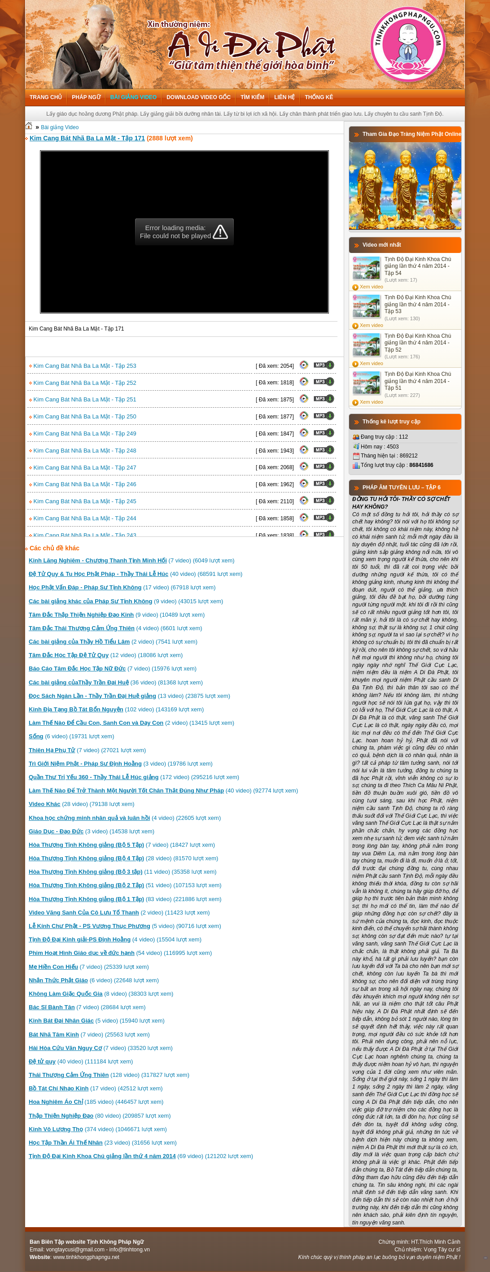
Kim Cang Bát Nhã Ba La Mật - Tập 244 (82, 518)
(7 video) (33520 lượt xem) (101, 1048)
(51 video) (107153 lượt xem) (125, 885)
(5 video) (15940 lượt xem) (97, 1020)
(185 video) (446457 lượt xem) (96, 1101)
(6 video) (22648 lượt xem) (94, 980)
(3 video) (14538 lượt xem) (91, 831)
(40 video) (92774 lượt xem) (163, 790)
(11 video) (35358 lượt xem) (123, 871)
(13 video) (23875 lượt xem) (129, 696)
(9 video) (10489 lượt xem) (117, 614)
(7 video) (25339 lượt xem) (89, 966)
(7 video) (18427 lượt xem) (122, 844)
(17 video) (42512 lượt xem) (96, 1088)
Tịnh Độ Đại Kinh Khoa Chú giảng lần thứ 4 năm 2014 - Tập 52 (418, 343)
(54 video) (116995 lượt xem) (120, 953)
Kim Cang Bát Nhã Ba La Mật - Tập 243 (82, 535)
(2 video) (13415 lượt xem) (131, 722)
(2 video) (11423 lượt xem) (119, 912)
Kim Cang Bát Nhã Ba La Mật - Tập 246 (82, 484)
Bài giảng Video (133, 97)
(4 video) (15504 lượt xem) (115, 939)
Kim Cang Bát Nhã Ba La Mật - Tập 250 (82, 416)
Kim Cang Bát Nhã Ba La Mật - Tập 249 (82, 433)
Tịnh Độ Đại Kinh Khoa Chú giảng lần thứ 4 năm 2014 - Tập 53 (418, 304)
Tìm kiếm (252, 97)
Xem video (371, 286)
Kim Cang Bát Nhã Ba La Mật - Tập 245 (82, 501)
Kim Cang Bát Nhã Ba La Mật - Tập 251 (82, 399)
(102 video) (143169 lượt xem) (116, 709)
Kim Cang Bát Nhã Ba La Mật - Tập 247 (82, 467)
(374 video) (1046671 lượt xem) (98, 1129)
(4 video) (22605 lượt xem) (125, 818)
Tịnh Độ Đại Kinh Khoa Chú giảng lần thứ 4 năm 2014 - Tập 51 (418, 381)
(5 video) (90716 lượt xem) (125, 926)
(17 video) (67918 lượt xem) (122, 587)
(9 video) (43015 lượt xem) (126, 601)
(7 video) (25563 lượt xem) (89, 1034)
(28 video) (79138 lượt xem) (82, 804)
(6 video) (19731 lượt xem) (71, 736)
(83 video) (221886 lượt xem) (125, 899)
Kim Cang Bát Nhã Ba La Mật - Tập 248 (82, 450)
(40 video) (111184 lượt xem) (81, 1061)
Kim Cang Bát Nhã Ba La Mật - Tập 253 (82, 365)
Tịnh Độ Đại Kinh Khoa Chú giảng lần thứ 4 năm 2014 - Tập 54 (418, 266)
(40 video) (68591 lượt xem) (135, 574)
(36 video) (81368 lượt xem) (116, 682)
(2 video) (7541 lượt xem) (113, 641)
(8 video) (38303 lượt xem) (101, 993)
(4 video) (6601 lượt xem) (115, 628)
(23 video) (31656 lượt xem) (103, 1142)
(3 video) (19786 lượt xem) (121, 763)
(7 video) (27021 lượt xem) (87, 750)
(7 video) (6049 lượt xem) (132, 560)
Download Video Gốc (198, 97)
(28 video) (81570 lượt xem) (123, 858)
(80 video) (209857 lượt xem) (100, 1115)
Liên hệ (284, 97)
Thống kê (319, 97)
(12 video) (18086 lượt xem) (106, 655)
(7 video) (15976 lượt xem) (113, 668)
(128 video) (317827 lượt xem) (109, 1075)
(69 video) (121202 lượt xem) (141, 1156)
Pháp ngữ (86, 97)
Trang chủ (46, 97)
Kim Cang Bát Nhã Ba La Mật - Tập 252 (82, 382)
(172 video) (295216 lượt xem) (134, 777)
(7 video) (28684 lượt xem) (87, 1007)
